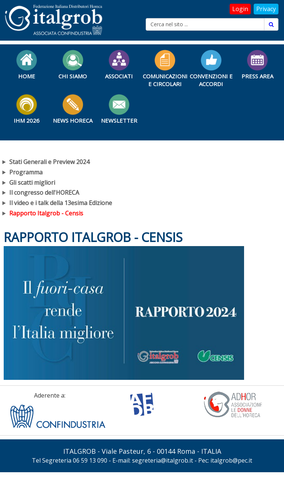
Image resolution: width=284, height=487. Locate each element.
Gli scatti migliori (32, 182)
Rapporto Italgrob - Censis (46, 213)
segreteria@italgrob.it (162, 460)
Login (240, 9)
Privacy (266, 9)
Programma (26, 172)
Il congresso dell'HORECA (44, 192)
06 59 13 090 (90, 460)
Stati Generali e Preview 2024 (49, 162)
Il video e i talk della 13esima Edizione (60, 203)
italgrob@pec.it (231, 460)
